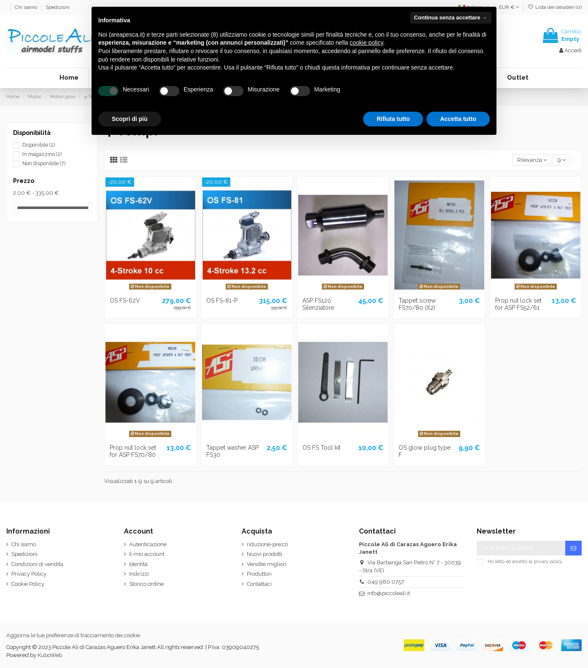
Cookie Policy (27, 584)
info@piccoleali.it (388, 593)
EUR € (509, 7)
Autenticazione (148, 544)
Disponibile (38, 145)
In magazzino (42, 154)
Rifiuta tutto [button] (393, 118)
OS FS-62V (125, 300)
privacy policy (548, 560)
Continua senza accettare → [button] (450, 17)
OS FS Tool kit (321, 447)
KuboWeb (50, 655)
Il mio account (147, 554)
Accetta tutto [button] (458, 118)
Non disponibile (43, 163)
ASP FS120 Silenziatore (318, 304)
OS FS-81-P (221, 300)
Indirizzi (139, 574)
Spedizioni (58, 7)
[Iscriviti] (573, 548)
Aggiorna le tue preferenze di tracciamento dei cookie (73, 635)
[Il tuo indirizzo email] (521, 548)
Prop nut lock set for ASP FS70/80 (133, 451)
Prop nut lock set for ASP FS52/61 (518, 304)
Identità (138, 564)
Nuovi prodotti (264, 554)
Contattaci (259, 584)
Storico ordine (146, 584)
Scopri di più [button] (130, 118)
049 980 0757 (385, 582)
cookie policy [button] (366, 42)
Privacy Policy (28, 574)
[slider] (16, 207)
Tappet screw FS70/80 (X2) (417, 304)
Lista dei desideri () (555, 7)
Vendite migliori (266, 564)
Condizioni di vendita (37, 564)
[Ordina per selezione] (531, 160)
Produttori (259, 574)
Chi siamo (26, 7)
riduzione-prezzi (267, 544)
